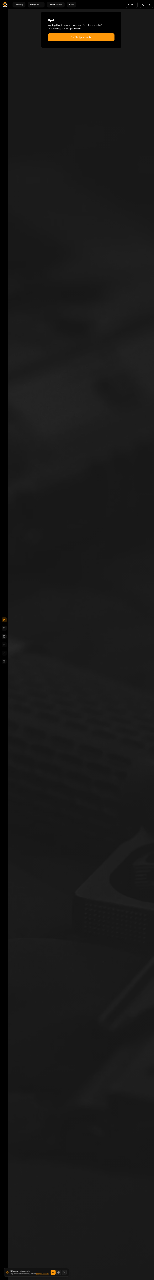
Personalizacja (55, 4)
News (71, 4)
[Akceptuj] (52, 1274)
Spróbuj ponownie (81, 37)
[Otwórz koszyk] (150, 5)
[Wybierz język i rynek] (132, 5)
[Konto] (143, 5)
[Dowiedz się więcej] (58, 1274)
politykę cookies (42, 1275)
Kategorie (36, 4)
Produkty (19, 4)
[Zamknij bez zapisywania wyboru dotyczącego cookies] (63, 1274)
